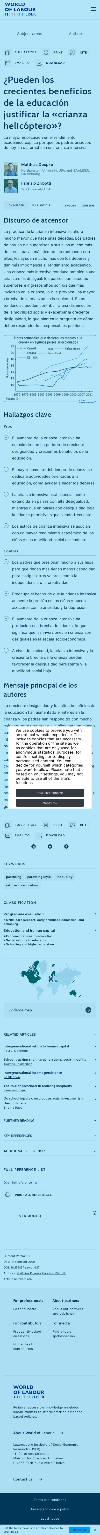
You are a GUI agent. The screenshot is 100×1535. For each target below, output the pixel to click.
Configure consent (50, 793)
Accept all (50, 802)
